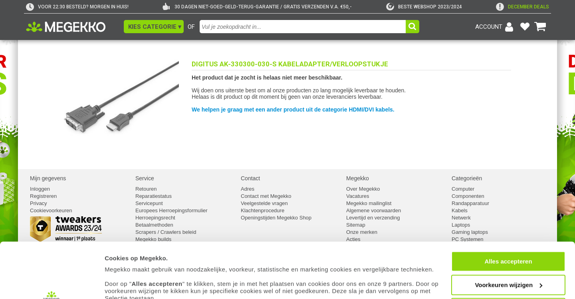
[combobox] (304, 26)
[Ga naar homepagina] (75, 27)
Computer (463, 189)
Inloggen (40, 189)
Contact (250, 178)
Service (144, 178)
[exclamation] (522, 7)
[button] (154, 26)
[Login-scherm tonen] (495, 27)
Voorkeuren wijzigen (508, 233)
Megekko (357, 178)
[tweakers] (424, 7)
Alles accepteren (508, 210)
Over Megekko (363, 189)
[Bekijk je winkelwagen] (540, 27)
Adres (247, 189)
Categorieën (467, 178)
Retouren (146, 189)
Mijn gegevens (48, 178)
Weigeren (508, 256)
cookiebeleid (357, 262)
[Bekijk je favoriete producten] (524, 27)
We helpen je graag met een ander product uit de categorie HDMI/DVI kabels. (293, 109)
